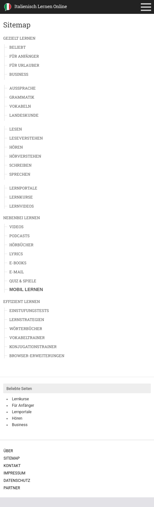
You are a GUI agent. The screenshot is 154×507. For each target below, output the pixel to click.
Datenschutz (17, 480)
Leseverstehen (26, 138)
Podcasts (19, 235)
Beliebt (17, 47)
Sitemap (12, 458)
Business (18, 74)
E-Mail (16, 271)
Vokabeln (20, 106)
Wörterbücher (25, 328)
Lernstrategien (26, 319)
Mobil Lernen (26, 289)
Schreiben (20, 165)
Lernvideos (21, 206)
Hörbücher (21, 244)
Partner (12, 488)
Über (8, 451)
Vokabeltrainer (27, 337)
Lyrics (16, 253)
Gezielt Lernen (19, 38)
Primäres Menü (147, 7)
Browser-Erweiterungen (36, 355)
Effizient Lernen (21, 301)
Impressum (14, 473)
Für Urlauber (24, 65)
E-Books (17, 262)
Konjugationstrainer (33, 346)
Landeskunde (24, 115)
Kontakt (12, 465)
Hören (16, 147)
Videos (16, 226)
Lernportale (23, 187)
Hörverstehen (25, 156)
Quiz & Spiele (22, 280)
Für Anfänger (24, 56)
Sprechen (19, 174)
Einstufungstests (29, 310)
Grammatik (21, 97)
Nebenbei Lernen (21, 217)
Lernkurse (21, 197)
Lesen (15, 129)
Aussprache (22, 88)
